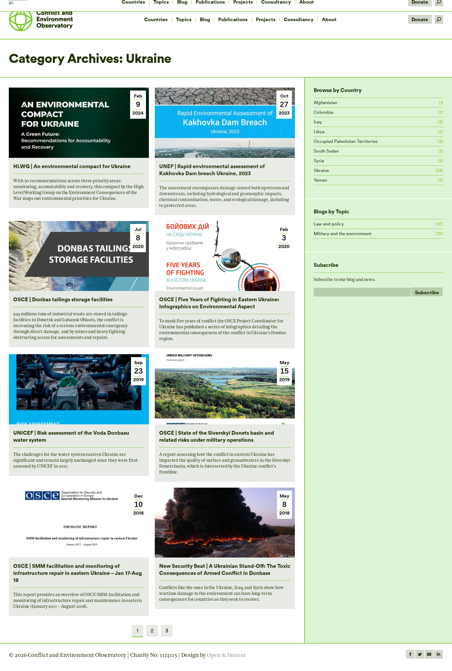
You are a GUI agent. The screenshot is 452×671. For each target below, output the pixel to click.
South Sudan (326, 151)
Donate (419, 19)
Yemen (320, 180)
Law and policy (329, 224)
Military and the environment (342, 233)
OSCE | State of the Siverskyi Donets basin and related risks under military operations (216, 436)
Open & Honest (226, 655)
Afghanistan (325, 102)
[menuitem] (156, 19)
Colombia (323, 112)
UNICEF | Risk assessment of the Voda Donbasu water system (71, 436)
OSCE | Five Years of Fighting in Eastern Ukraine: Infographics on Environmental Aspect (219, 302)
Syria (319, 160)
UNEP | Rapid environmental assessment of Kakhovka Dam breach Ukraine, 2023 (212, 169)
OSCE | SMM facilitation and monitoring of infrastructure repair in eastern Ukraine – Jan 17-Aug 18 (77, 572)
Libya (319, 131)
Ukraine (321, 170)
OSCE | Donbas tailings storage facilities (62, 299)
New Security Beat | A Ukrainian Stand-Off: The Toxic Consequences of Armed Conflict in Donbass (224, 569)
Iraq (318, 122)
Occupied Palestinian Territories (346, 141)
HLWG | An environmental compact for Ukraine (71, 166)
